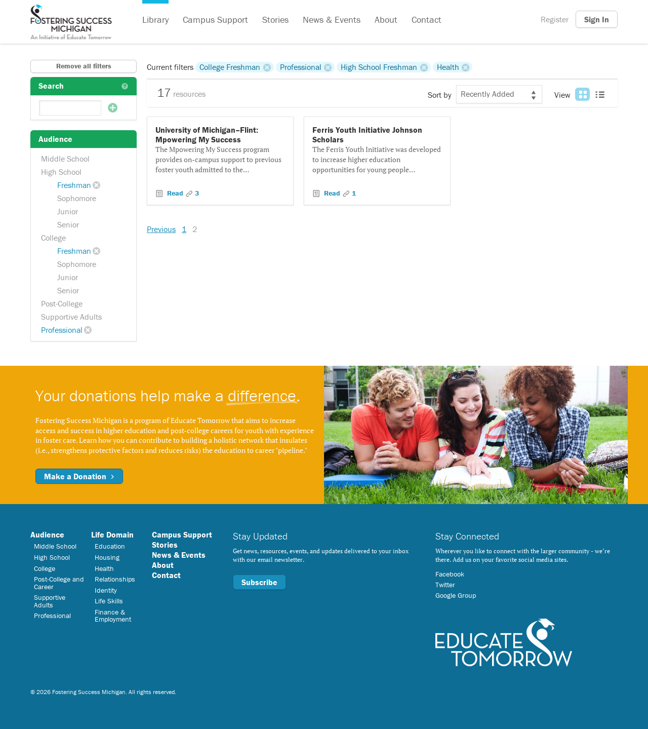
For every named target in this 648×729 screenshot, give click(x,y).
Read (175, 193)
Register (555, 19)
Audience (47, 534)
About (386, 19)
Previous (161, 229)
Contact (426, 19)
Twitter (445, 584)
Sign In (596, 19)
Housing (107, 557)
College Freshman (229, 67)
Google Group (455, 595)
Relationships (115, 579)
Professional (62, 330)
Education (110, 546)
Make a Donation (79, 476)
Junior (67, 211)
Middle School (65, 159)
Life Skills (109, 600)
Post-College (62, 303)
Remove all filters (83, 65)
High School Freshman (379, 67)
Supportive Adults (71, 317)
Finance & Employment (113, 615)
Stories (275, 19)
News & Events (331, 19)
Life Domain (112, 534)
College (53, 238)
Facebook (449, 574)
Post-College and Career (59, 582)
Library (155, 19)
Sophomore (76, 198)
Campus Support (215, 19)
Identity (106, 590)
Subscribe (259, 582)
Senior (68, 224)
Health (448, 67)
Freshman (74, 185)
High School (61, 172)
